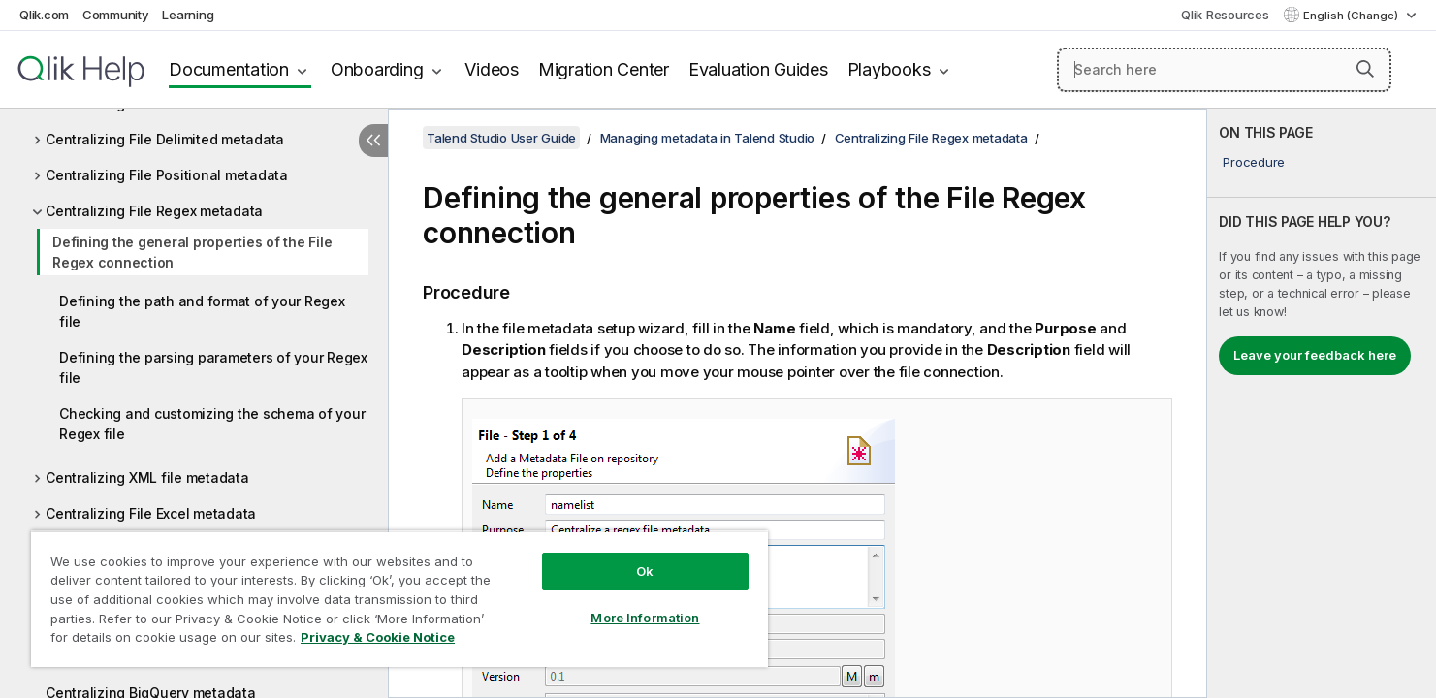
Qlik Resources (1225, 14)
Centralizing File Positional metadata (167, 175)
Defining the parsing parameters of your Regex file (213, 367)
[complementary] (1321, 403)
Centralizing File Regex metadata (154, 211)
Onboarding (377, 69)
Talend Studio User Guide (501, 137)
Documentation (229, 69)
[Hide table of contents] (373, 140)
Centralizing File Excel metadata (151, 513)
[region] (399, 598)
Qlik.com (44, 14)
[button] (1365, 69)
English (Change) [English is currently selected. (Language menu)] (1352, 15)
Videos (491, 69)
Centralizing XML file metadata (147, 477)
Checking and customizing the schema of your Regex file (212, 423)
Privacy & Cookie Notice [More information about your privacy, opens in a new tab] (378, 637)
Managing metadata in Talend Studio (707, 137)
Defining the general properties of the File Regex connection (192, 252)
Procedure (1254, 162)
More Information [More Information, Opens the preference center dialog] (644, 617)
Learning (187, 14)
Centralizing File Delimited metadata (165, 139)
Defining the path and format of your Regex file (202, 311)
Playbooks (889, 69)
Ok (645, 571)
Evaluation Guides (758, 69)
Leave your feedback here (1314, 355)
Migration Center (603, 69)
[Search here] (1224, 69)
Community (115, 14)
